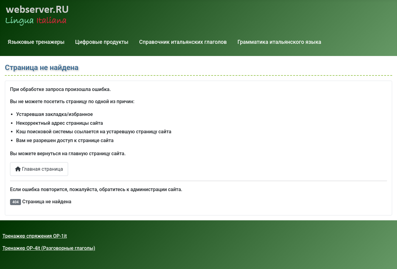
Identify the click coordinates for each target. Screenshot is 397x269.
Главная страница (39, 169)
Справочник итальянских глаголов (183, 42)
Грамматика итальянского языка (279, 42)
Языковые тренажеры (36, 42)
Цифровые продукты (101, 42)
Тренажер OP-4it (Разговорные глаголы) (48, 248)
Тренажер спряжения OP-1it (34, 236)
